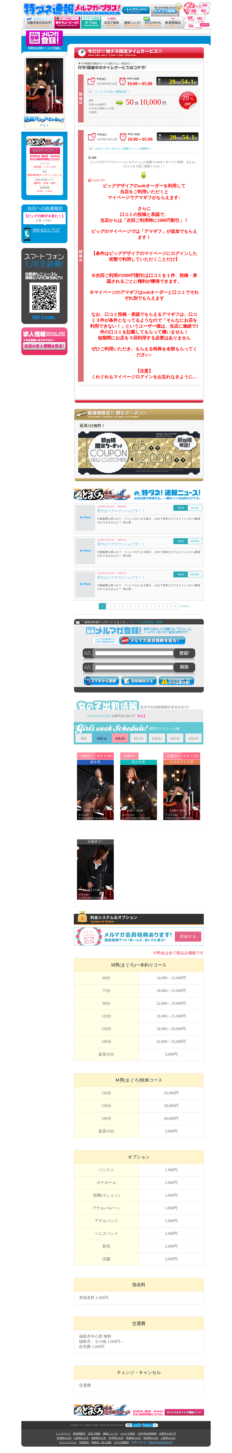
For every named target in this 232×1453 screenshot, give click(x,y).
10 (175, 606)
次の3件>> (185, 606)
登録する (188, 936)
